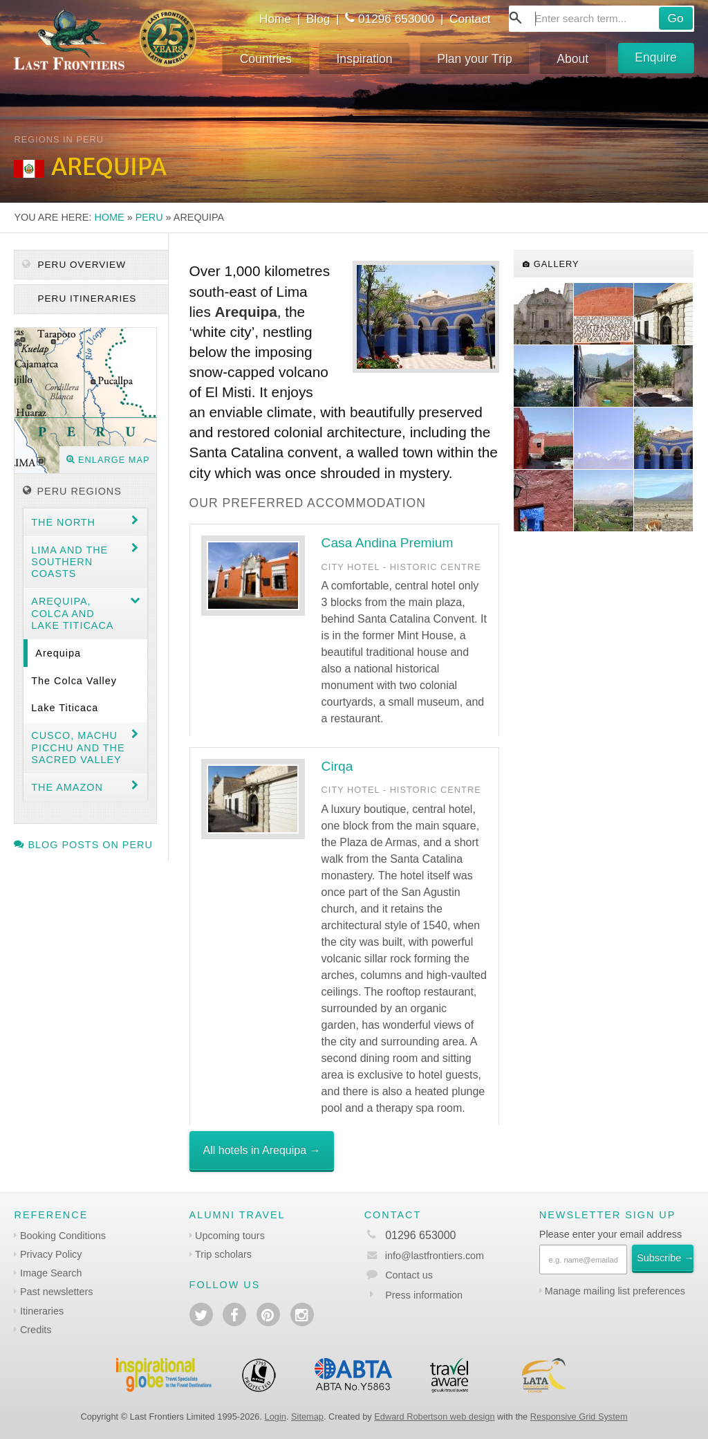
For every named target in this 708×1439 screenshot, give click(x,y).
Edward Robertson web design (434, 1416)
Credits (36, 1329)
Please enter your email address (610, 1234)
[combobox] (601, 19)
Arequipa (58, 653)
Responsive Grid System (579, 1416)
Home (275, 19)
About (572, 59)
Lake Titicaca (64, 707)
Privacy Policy (51, 1254)
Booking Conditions (63, 1235)
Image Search (51, 1272)
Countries (266, 59)
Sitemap (307, 1416)
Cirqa (337, 766)
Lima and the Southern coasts (69, 562)
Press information (424, 1295)
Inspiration (364, 59)
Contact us (409, 1275)
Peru (149, 217)
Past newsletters (56, 1291)
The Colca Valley (74, 680)
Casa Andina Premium (388, 542)
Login (275, 1416)
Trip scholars (223, 1254)
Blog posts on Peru (83, 844)
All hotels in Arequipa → (262, 1150)
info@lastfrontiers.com (424, 1255)
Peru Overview (74, 264)
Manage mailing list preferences (615, 1290)
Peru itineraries (86, 298)
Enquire (656, 57)
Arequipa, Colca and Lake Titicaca (72, 613)
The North (63, 522)
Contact (470, 19)
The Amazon (67, 787)
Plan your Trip (474, 59)
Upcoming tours (230, 1235)
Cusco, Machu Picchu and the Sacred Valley (77, 747)
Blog (318, 19)
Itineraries (42, 1311)
